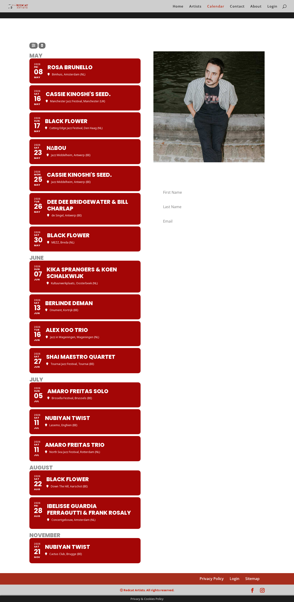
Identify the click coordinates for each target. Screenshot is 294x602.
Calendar (215, 6)
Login (272, 6)
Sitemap (252, 578)
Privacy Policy (212, 578)
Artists (195, 6)
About (256, 6)
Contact (237, 6)
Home (178, 6)
